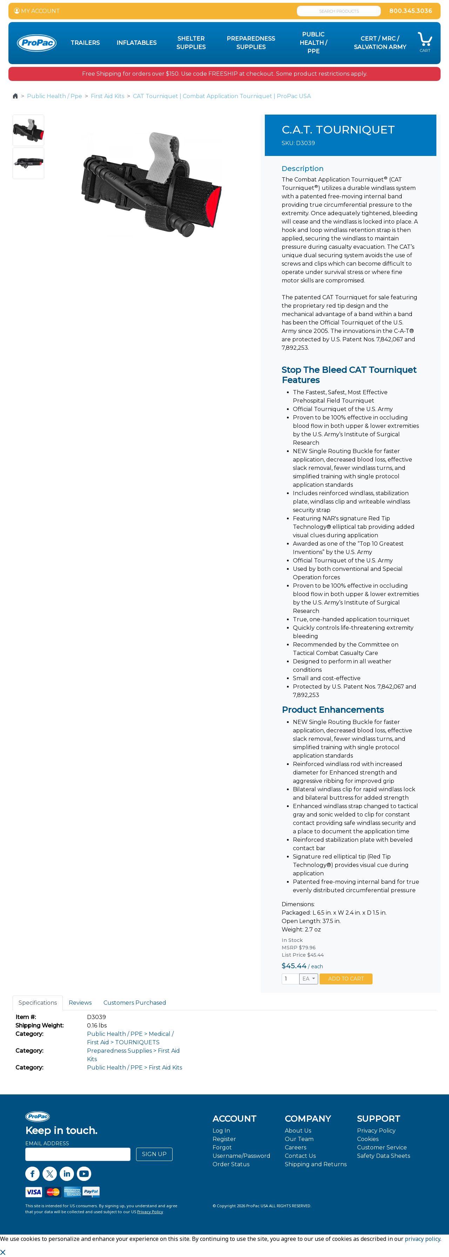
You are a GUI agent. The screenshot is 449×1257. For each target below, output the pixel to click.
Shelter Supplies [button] (191, 42)
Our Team (299, 1139)
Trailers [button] (85, 43)
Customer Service (382, 1147)
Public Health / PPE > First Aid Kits (134, 1067)
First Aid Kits (107, 96)
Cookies (367, 1139)
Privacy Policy (376, 1130)
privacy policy (422, 1239)
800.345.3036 (410, 11)
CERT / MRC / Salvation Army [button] (380, 42)
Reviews (80, 1002)
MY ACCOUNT (37, 11)
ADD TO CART (346, 979)
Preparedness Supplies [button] (251, 42)
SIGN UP (154, 1154)
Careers (295, 1147)
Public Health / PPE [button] (313, 43)
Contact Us (300, 1156)
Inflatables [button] (136, 43)
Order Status (231, 1164)
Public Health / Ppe (54, 96)
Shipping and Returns (316, 1164)
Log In (221, 1130)
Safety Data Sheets (383, 1156)
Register (224, 1139)
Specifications (38, 1002)
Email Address (47, 1143)
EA (306, 979)
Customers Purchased (134, 1002)
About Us (298, 1130)
